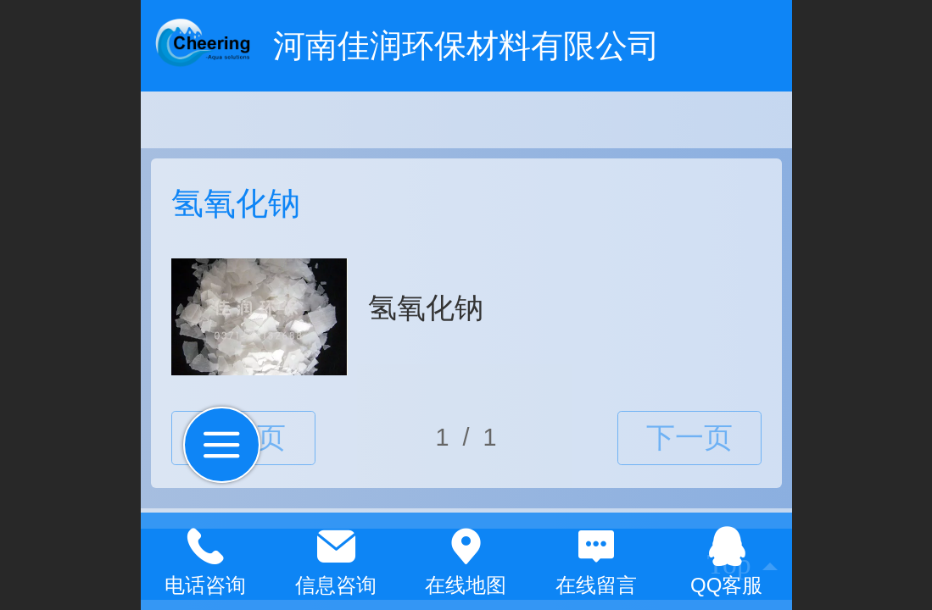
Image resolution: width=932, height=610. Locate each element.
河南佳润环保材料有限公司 (466, 45)
